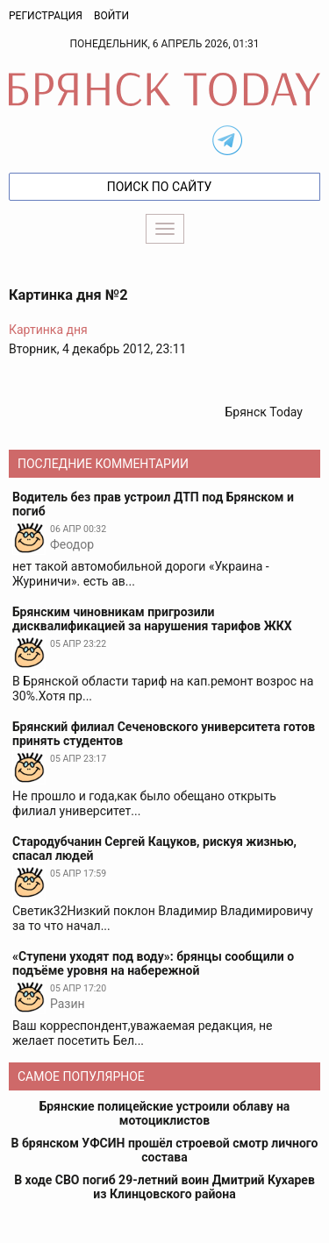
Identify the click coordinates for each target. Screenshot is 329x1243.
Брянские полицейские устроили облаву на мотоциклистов (164, 1113)
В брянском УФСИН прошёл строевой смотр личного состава (164, 1150)
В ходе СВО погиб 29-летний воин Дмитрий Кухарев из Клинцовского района (164, 1187)
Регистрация (45, 16)
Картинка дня (48, 330)
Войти (111, 16)
